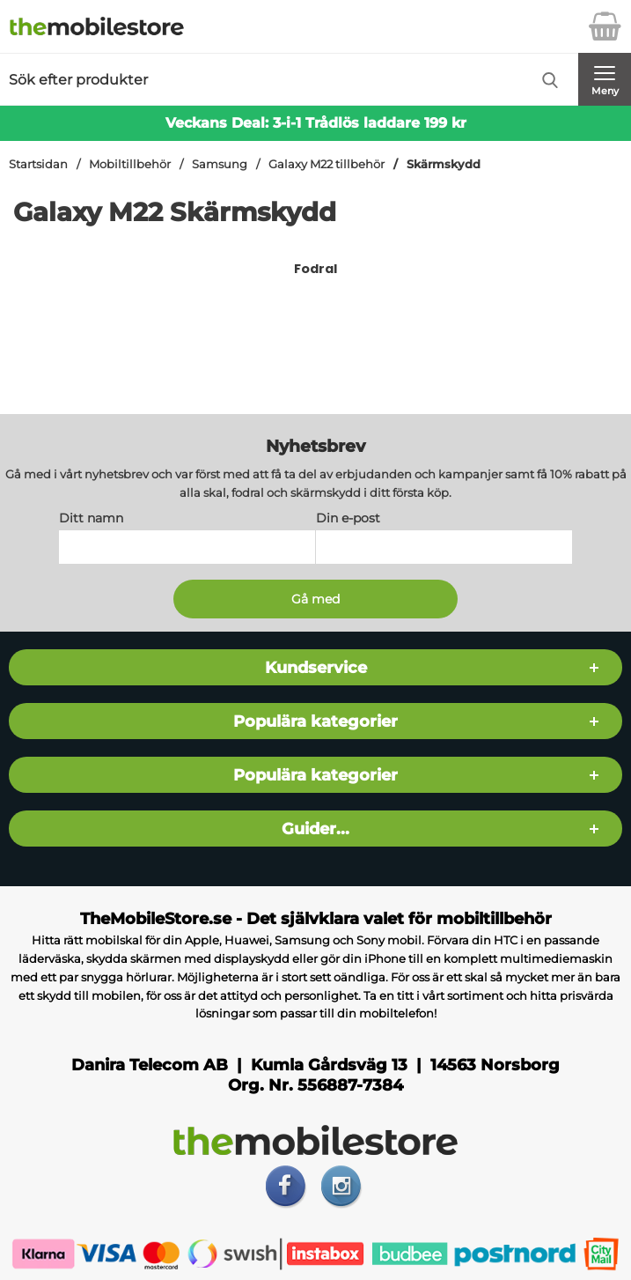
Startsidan (38, 164)
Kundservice (316, 668)
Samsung (219, 164)
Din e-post (348, 519)
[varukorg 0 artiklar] (604, 26)
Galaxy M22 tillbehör (326, 164)
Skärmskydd (444, 164)
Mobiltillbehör (130, 164)
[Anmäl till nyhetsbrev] (315, 600)
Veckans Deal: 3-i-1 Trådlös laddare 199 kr (315, 123)
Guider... (315, 829)
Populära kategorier (315, 722)
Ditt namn (91, 519)
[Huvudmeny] (604, 79)
